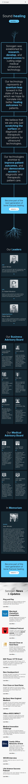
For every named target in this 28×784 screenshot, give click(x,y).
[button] (25, 2)
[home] (5, 2)
